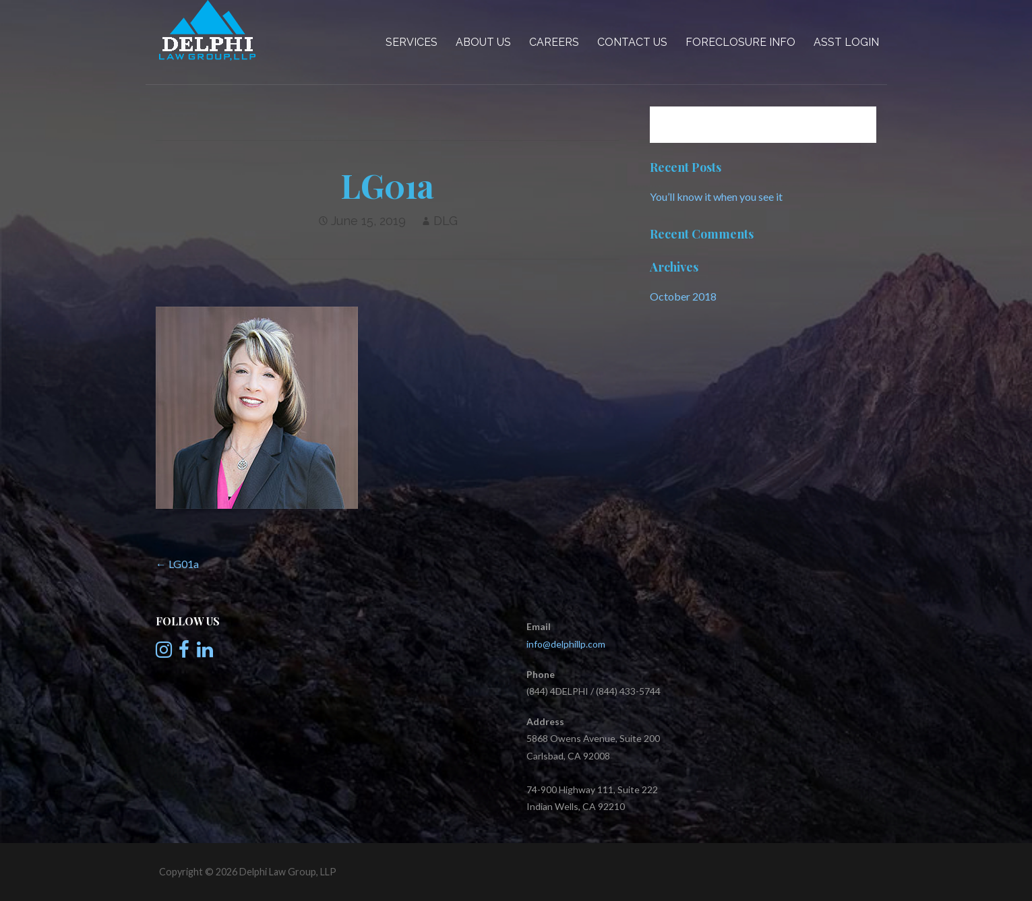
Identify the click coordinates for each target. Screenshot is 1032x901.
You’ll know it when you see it (716, 196)
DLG (445, 221)
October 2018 (683, 296)
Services (411, 42)
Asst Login (846, 42)
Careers (554, 42)
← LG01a (177, 563)
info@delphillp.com (565, 644)
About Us (483, 42)
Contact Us (632, 42)
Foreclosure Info (740, 42)
